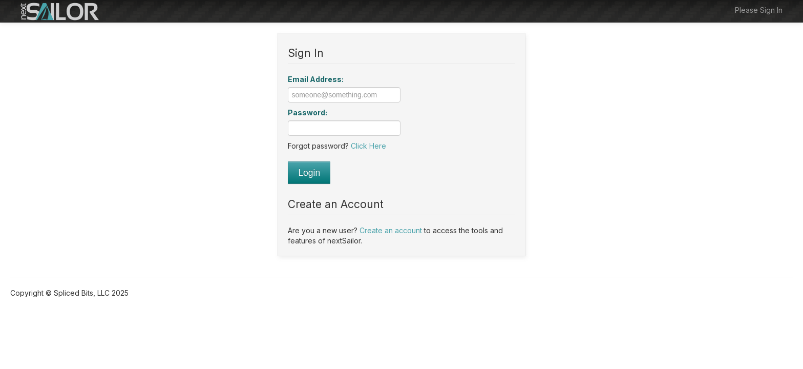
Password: (307, 112)
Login (309, 173)
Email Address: (316, 79)
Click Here (368, 145)
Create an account (391, 230)
